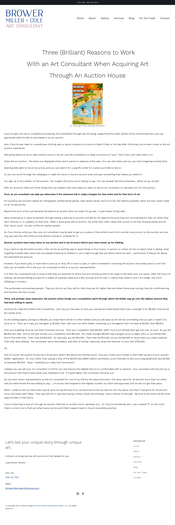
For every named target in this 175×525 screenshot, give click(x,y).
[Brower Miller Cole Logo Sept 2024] (24, 9)
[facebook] (83, 493)
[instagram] (78, 493)
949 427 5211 (12, 477)
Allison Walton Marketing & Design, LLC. (52, 506)
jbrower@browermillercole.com (22, 488)
